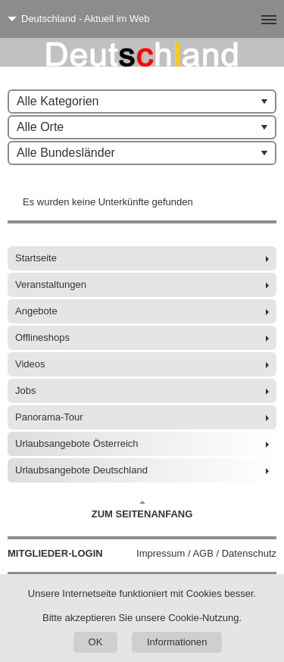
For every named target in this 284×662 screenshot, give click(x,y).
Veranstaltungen (50, 284)
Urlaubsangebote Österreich (77, 443)
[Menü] (244, 19)
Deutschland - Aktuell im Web (85, 18)
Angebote (36, 311)
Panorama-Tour (49, 417)
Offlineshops (42, 337)
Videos (30, 364)
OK (96, 642)
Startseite (36, 258)
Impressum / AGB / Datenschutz (206, 553)
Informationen (177, 642)
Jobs (25, 390)
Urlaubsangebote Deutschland (81, 470)
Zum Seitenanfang (142, 510)
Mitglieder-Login (55, 553)
